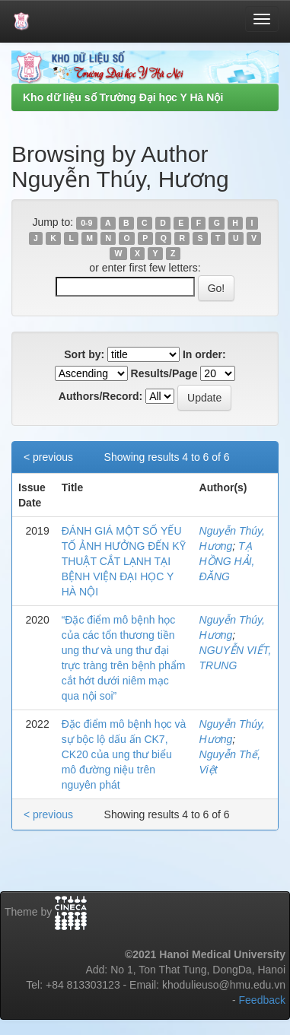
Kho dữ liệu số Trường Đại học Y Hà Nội (123, 97)
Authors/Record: (100, 396)
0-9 (86, 222)
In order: (204, 354)
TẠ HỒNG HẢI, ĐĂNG (227, 561)
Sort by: (84, 354)
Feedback (262, 1000)
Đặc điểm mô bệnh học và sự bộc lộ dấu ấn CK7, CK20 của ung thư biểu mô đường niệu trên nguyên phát (124, 754)
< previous (48, 457)
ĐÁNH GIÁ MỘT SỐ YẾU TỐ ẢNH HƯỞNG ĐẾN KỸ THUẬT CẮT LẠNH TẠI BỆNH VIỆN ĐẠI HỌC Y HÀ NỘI (124, 561)
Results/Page (164, 373)
